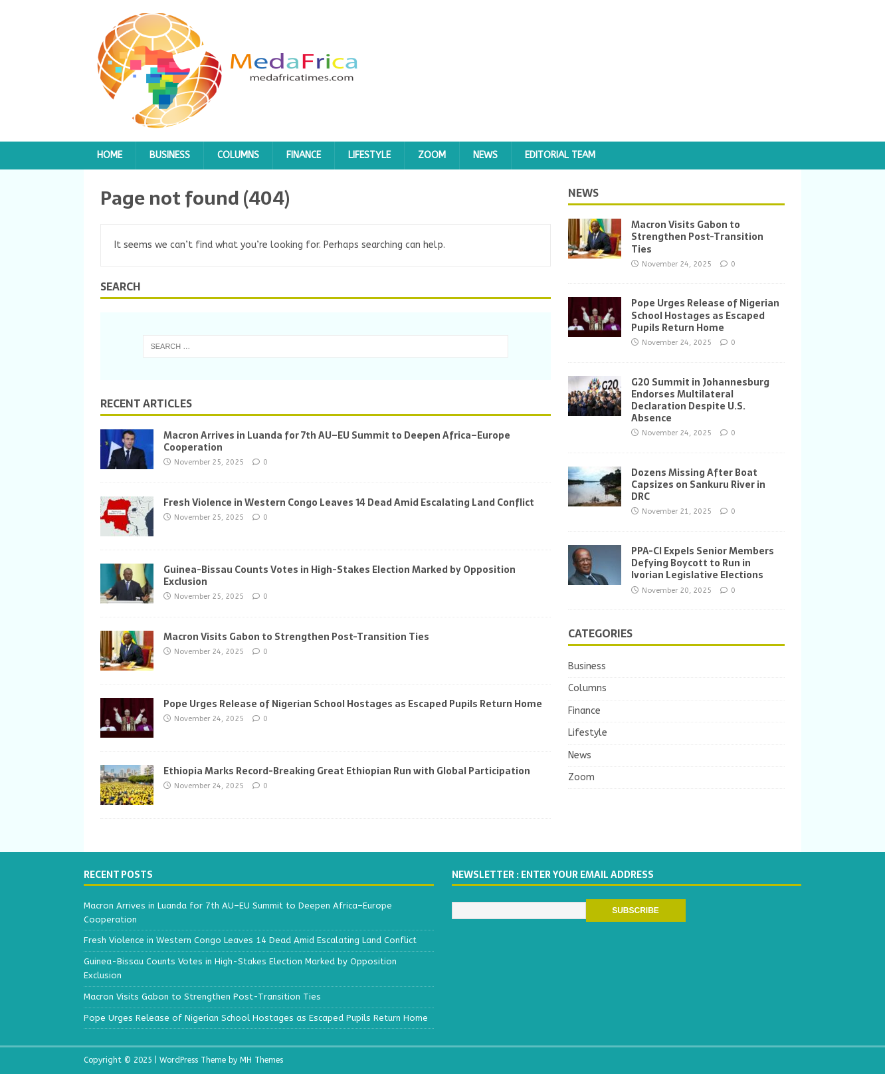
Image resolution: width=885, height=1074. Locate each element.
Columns (238, 155)
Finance (303, 155)
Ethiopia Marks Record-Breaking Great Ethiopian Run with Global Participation (346, 771)
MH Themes (261, 1060)
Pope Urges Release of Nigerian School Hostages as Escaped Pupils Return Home (352, 704)
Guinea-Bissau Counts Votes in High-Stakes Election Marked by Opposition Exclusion (339, 575)
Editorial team (560, 155)
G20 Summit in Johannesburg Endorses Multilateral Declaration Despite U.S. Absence (700, 400)
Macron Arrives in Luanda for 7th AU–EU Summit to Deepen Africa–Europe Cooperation (336, 441)
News (485, 155)
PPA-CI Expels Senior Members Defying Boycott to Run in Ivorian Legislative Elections (702, 563)
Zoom (432, 155)
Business (169, 155)
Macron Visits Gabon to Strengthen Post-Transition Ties (296, 636)
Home (109, 155)
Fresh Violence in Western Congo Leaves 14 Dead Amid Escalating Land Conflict (348, 502)
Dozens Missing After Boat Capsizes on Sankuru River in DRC (698, 484)
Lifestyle (369, 155)
